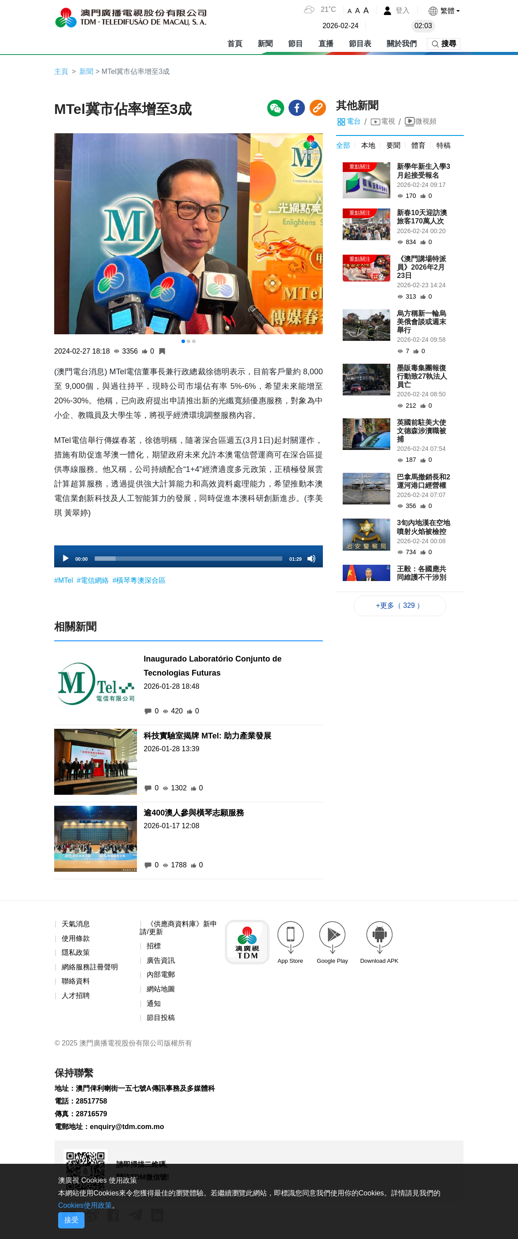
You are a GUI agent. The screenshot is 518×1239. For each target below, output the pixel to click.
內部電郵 (161, 974)
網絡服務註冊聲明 (90, 967)
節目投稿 (161, 1017)
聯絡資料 (76, 981)
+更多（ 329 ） (400, 605)
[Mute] (311, 558)
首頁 (234, 44)
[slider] (188, 558)
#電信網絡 (94, 580)
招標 (154, 946)
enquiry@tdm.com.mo (127, 1126)
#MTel (64, 580)
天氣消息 (76, 924)
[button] (443, 11)
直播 (325, 44)
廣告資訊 (161, 960)
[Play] (65, 558)
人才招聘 (76, 995)
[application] (188, 556)
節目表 (360, 44)
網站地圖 (161, 989)
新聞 (265, 44)
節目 (295, 44)
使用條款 (76, 938)
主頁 (61, 71)
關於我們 (402, 44)
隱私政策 (76, 952)
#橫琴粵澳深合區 (139, 580)
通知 (154, 1003)
